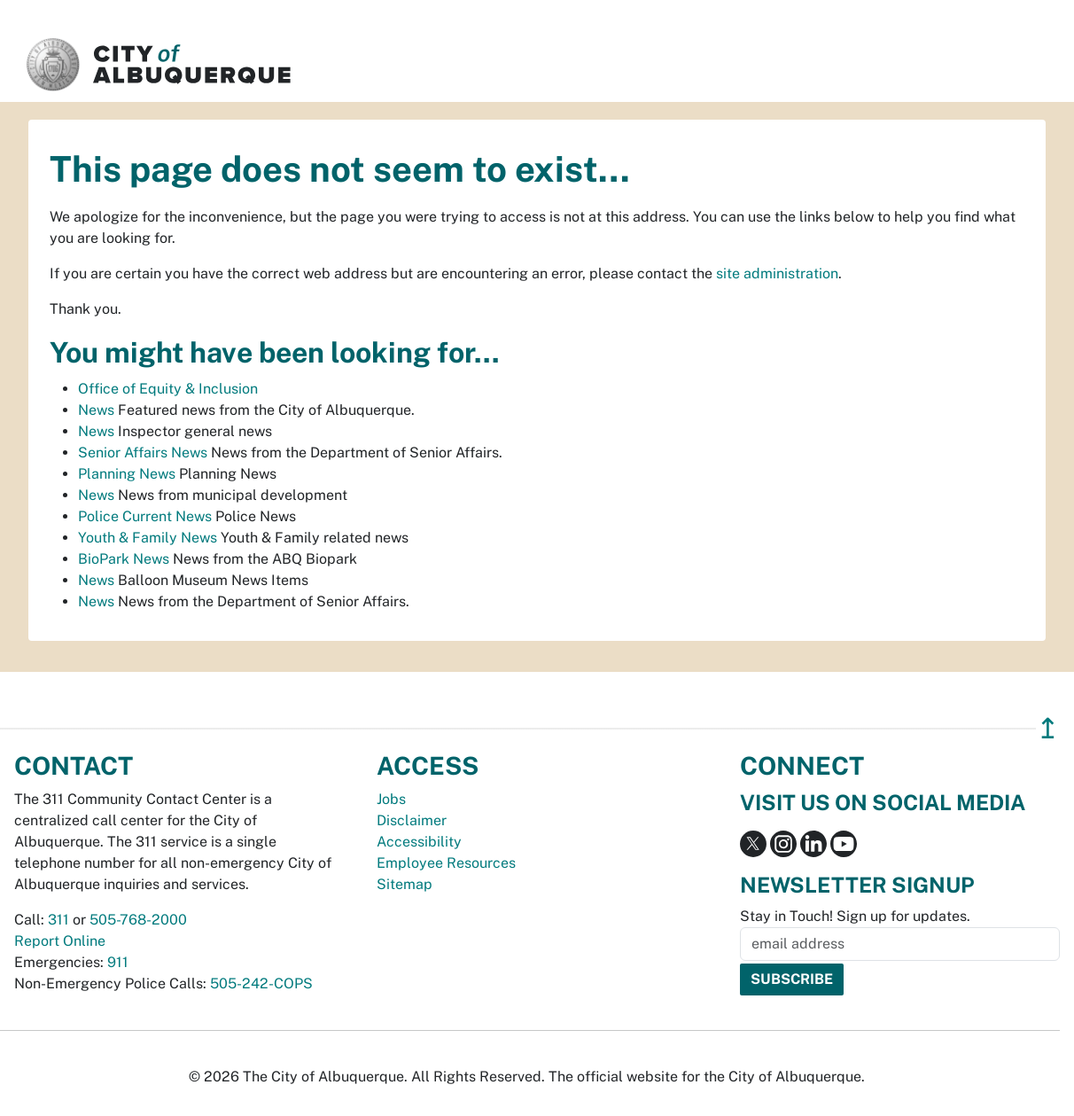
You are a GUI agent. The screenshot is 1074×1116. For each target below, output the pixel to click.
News (96, 410)
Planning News (126, 473)
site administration (777, 273)
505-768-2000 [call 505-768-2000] (138, 919)
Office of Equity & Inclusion (168, 388)
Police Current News (145, 516)
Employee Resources (446, 863)
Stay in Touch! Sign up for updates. (855, 916)
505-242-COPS (261, 983)
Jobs (391, 799)
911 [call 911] (117, 962)
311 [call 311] (58, 919)
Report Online (59, 941)
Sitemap (404, 884)
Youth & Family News (147, 537)
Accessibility (419, 841)
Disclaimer (412, 820)
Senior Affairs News (142, 452)
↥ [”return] (1048, 728)
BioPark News (123, 558)
